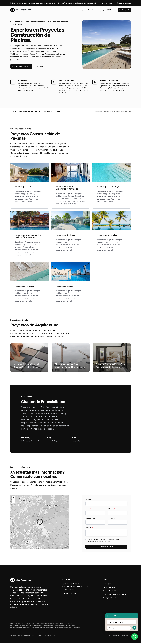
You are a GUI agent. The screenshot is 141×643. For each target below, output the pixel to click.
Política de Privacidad (110, 539)
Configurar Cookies (110, 598)
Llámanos (40, 66)
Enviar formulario (106, 547)
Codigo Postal (91, 518)
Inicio (82, 10)
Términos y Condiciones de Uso (99, 541)
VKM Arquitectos (20, 10)
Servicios (92, 10)
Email (88, 509)
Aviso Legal (107, 584)
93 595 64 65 (108, 10)
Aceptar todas (107, 3)
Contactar (124, 10)
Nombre (88, 499)
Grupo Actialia (125, 635)
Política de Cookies (110, 587)
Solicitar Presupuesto (21, 66)
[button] (39, 521)
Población (112, 518)
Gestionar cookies (124, 3)
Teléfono (111, 509)
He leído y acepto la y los (104, 540)
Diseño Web (114, 635)
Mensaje (89, 527)
